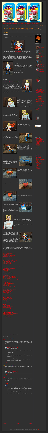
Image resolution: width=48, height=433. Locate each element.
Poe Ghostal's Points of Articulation (40, 159)
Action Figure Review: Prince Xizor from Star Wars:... (40, 98)
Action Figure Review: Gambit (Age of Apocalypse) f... (40, 91)
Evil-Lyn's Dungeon (29, 29)
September (37, 80)
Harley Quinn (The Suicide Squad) (8, 282)
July (37, 82)
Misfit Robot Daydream (38, 155)
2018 (36, 117)
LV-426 (27, 28)
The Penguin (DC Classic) (7, 297)
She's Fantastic (38, 162)
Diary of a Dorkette (38, 144)
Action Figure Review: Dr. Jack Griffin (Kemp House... (40, 87)
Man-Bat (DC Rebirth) (6, 292)
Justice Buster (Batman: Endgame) (8, 290)
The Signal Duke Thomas (6, 310)
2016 (36, 119)
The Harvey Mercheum (38, 164)
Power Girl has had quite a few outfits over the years (11, 81)
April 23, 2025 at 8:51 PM (15, 347)
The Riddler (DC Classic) (6, 303)
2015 (36, 120)
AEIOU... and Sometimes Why (39, 139)
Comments (37, 126)
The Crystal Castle (36, 28)
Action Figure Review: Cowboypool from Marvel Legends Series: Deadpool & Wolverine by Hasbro (42, 70)
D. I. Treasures (37, 143)
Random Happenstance (39, 161)
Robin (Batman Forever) (6, 304)
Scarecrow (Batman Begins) (7, 307)
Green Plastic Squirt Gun (39, 148)
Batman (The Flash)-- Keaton (7, 263)
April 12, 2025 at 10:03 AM (11, 365)
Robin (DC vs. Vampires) (6, 305)
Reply (6, 344)
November (37, 78)
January (37, 109)
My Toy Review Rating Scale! (23, 25)
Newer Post (4, 423)
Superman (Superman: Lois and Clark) (8, 314)
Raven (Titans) (5, 300)
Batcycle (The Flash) (6, 254)
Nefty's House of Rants (38, 157)
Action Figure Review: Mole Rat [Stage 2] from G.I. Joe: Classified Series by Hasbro (42, 61)
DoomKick (37, 146)
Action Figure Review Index (8, 25)
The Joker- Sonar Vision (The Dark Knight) (9, 288)
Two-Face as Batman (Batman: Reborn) (8, 317)
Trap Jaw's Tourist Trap (13, 29)
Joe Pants (6, 365)
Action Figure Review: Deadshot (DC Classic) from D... (40, 92)
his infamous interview (18, 51)
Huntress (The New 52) (6, 284)
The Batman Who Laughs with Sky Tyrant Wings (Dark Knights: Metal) (13, 266)
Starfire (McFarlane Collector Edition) (8, 312)
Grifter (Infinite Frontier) (6, 281)
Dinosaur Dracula (38, 145)
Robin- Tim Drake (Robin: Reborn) (8, 306)
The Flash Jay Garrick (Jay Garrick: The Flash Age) (10, 279)
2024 (36, 110)
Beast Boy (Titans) (5, 270)
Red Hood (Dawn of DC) (6, 301)
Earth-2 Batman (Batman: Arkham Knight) (9, 276)
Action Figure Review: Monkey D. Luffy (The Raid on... (40, 96)
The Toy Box (37, 165)
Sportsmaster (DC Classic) (7, 311)
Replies (7, 383)
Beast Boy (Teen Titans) (6, 269)
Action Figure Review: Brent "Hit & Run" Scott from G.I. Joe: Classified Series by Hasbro (42, 52)
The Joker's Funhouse (12, 28)
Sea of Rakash (23, 29)
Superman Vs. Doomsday (6, 315)
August (37, 81)
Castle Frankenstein (5, 32)
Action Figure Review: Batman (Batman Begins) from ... (40, 105)
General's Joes (37, 147)
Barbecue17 (9, 347)
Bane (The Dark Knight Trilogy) (7, 252)
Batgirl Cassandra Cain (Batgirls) (7, 256)
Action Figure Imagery (38, 138)
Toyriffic (37, 167)
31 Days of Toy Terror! (31, 25)
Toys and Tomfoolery (38, 168)
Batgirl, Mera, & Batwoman (39, 140)
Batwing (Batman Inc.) (6, 267)
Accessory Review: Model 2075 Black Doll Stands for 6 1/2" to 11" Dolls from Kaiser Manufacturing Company (40, 57)
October (37, 79)
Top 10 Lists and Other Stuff (39, 25)
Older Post (30, 423)
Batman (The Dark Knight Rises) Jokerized (9, 261)
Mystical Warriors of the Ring (39, 156)
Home (3, 25)
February (37, 108)
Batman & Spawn (5, 257)
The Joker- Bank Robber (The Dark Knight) (9, 286)
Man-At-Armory (31, 28)
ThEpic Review (37, 166)
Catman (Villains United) (6, 271)
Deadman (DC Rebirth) (6, 274)
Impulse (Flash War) (6, 285)
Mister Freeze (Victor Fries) (7, 293)
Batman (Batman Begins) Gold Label (8, 259)
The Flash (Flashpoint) (6, 278)
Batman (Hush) (5, 264)
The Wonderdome (40, 29)
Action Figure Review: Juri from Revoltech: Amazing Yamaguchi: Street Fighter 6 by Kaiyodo (42, 66)
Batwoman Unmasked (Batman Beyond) (9, 268)
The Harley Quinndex (5, 28)
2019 (36, 116)
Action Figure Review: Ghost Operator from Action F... (40, 101)
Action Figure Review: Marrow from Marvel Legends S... (40, 89)
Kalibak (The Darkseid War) (7, 291)
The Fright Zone (35, 29)
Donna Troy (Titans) (6, 275)
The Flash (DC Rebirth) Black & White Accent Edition (10, 277)
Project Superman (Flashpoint (7, 298)
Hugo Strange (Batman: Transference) (8, 283)
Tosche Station (18, 28)
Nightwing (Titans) (5, 296)
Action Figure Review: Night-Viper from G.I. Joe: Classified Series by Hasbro (42, 47)
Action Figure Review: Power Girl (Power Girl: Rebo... (40, 100)
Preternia (37, 160)
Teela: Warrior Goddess (6, 29)
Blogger (38, 429)
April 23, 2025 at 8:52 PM (15, 371)
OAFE (36, 158)
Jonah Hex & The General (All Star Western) (9, 289)
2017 (36, 118)
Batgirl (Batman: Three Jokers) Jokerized (9, 255)
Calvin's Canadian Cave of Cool (40, 141)
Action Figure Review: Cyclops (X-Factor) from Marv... (40, 103)
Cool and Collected (38, 142)
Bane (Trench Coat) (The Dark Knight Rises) (9, 253)
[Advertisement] (17, 416)
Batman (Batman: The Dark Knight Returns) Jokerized (10, 260)
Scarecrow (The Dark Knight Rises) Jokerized (9, 308)
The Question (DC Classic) (7, 299)
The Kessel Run (23, 28)
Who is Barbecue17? (16, 25)
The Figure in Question (38, 163)
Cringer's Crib (18, 29)
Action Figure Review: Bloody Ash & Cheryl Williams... (40, 94)
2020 (36, 115)
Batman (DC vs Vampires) (7, 262)
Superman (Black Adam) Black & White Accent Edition (10, 313)
